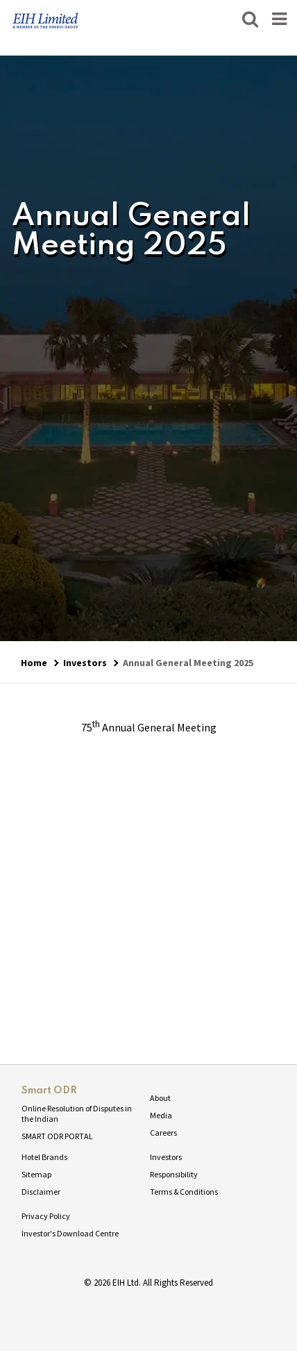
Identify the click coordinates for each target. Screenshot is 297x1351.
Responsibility (174, 1174)
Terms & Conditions (184, 1191)
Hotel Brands (44, 1157)
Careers (163, 1132)
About (160, 1098)
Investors (85, 662)
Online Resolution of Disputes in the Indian (77, 1113)
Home (34, 662)
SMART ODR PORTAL (57, 1136)
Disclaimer (41, 1191)
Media (161, 1115)
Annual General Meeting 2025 (188, 662)
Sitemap (36, 1174)
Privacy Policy (46, 1216)
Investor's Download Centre (70, 1233)
